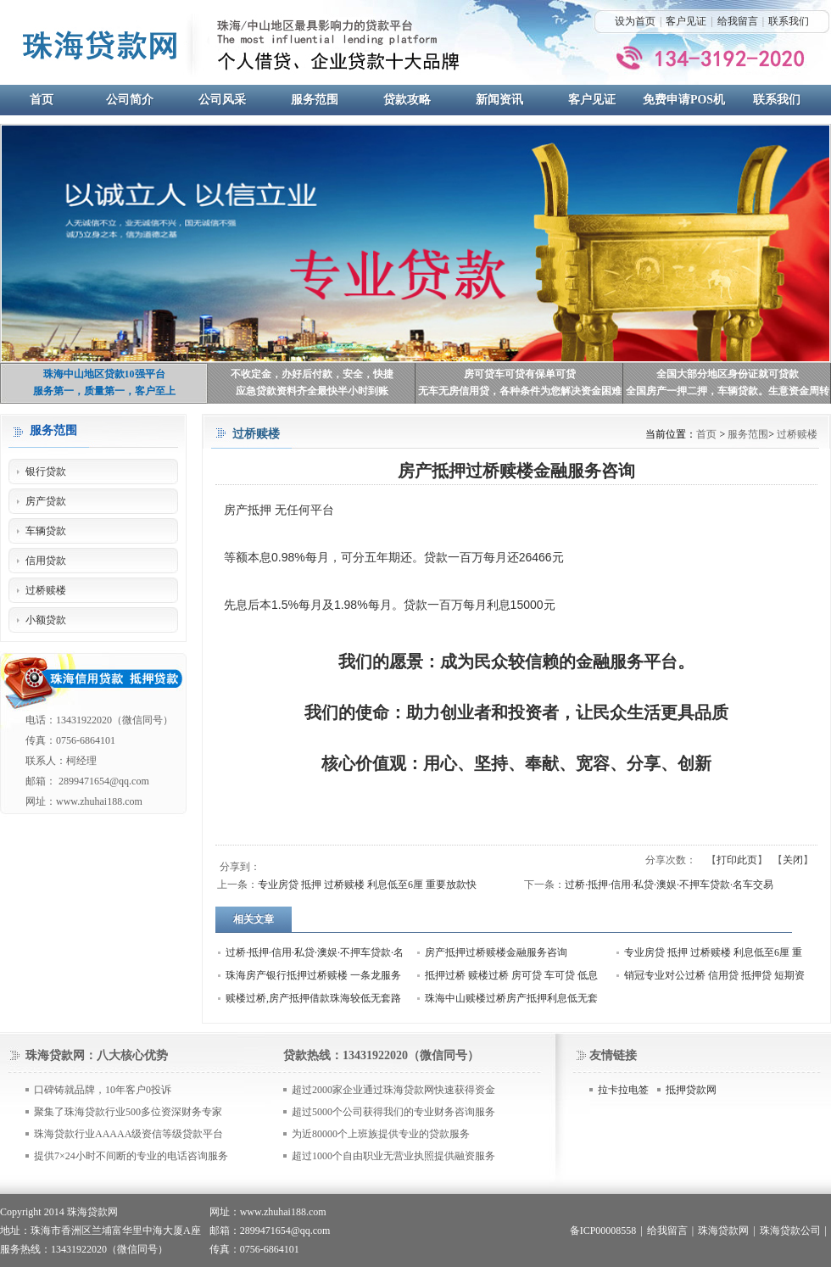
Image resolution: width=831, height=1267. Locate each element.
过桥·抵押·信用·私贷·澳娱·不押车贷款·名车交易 (669, 884)
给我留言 (737, 21)
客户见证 (686, 21)
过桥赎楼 (797, 434)
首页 (706, 434)
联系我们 (788, 21)
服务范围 (748, 434)
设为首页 (635, 21)
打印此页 (737, 860)
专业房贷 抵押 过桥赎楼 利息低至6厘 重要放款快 (367, 884)
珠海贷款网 (723, 1230)
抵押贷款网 (691, 1090)
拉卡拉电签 (623, 1090)
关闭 (793, 860)
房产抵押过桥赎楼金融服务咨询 (496, 952)
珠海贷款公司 (790, 1230)
